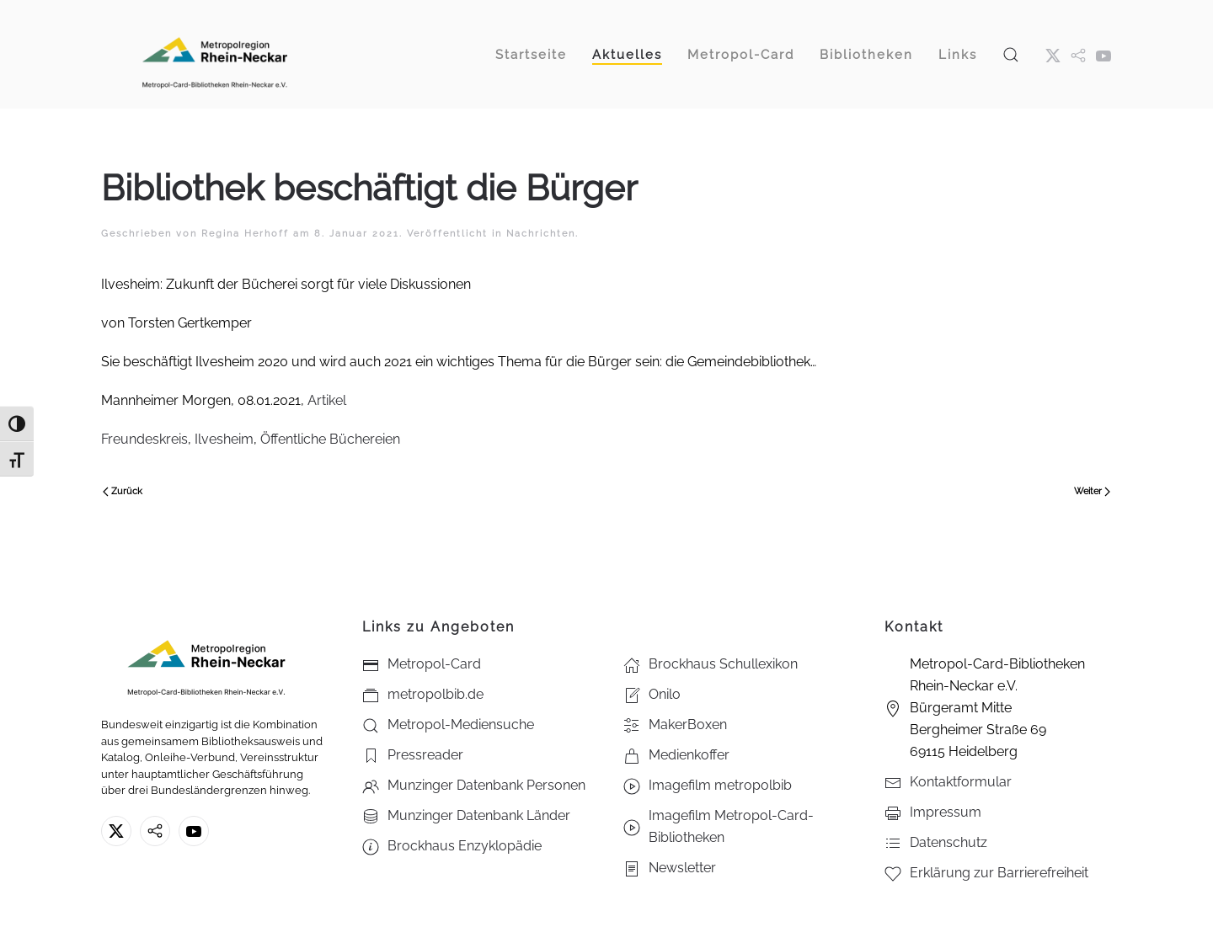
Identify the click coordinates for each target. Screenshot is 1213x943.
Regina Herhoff (245, 233)
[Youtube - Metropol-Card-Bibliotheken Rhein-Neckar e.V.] (1103, 54)
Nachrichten (540, 233)
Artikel (326, 400)
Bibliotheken (866, 54)
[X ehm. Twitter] (1053, 54)
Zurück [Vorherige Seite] (122, 491)
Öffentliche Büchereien (330, 439)
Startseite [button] (531, 54)
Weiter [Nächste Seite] (1092, 491)
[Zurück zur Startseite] (215, 54)
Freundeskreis (144, 439)
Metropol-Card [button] (740, 54)
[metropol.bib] (1078, 54)
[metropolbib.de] (155, 831)
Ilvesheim (224, 439)
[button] (1010, 54)
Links (957, 54)
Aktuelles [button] (627, 54)
